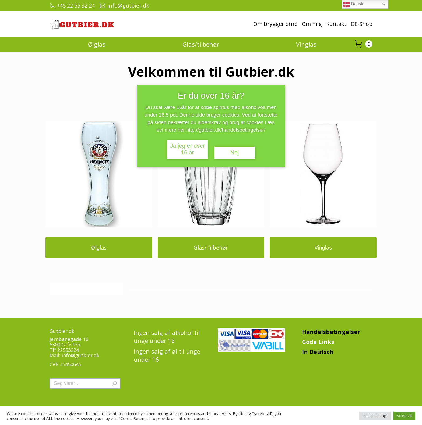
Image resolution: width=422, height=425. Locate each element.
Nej (234, 152)
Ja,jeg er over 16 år (187, 149)
